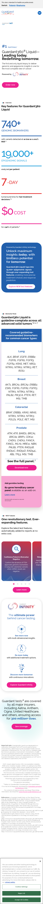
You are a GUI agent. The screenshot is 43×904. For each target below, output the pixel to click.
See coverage (21, 726)
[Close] (40, 861)
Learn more (10, 495)
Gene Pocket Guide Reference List (30, 792)
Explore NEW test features (21, 286)
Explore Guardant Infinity (21, 685)
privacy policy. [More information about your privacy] (10, 882)
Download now (21, 468)
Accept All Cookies (21, 900)
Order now (10, 85)
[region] (21, 881)
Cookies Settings (21, 887)
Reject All (21, 893)
